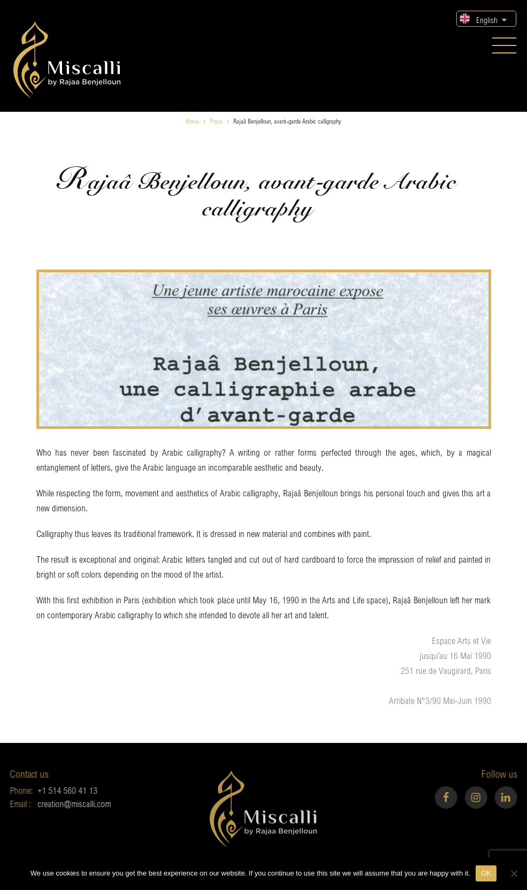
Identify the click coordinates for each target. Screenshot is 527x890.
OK (486, 873)
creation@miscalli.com (63, 804)
